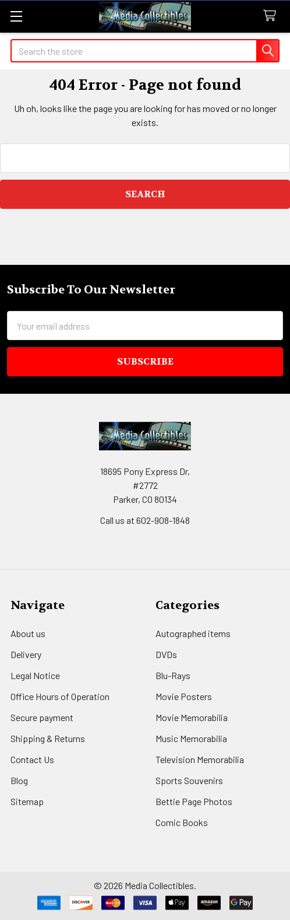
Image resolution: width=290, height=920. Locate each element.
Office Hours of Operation (59, 696)
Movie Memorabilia (191, 717)
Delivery (25, 654)
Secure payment (41, 717)
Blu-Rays (172, 675)
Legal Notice (35, 675)
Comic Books (181, 822)
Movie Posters (183, 696)
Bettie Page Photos (193, 801)
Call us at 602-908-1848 (145, 520)
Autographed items (193, 633)
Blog (19, 780)
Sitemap (27, 801)
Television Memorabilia (199, 759)
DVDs (166, 654)
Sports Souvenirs (189, 780)
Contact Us (32, 759)
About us (27, 633)
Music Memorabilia (191, 738)
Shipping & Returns (47, 738)
